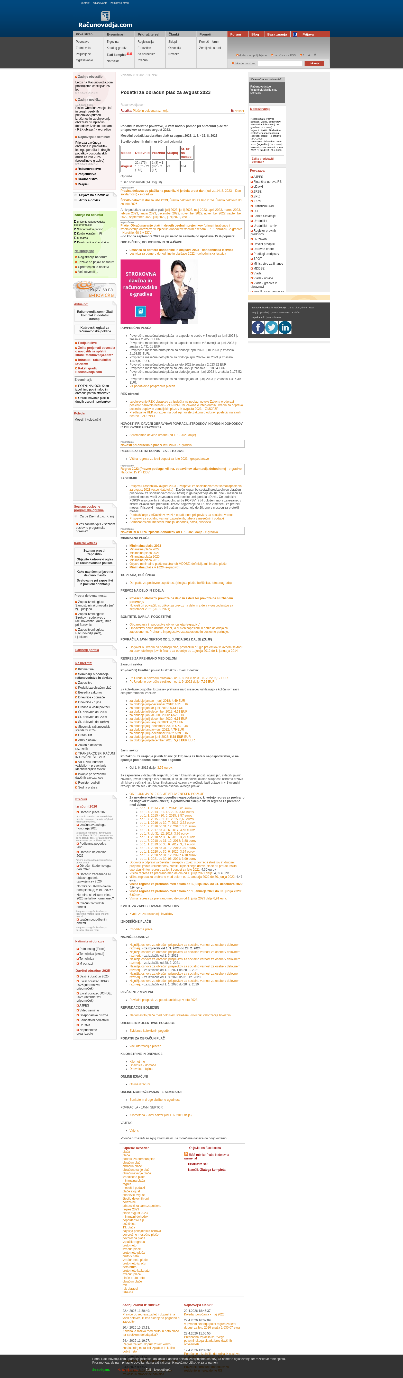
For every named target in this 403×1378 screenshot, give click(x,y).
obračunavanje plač (136, 1170)
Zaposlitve (83, 682)
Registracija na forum (91, 257)
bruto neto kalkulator (137, 1270)
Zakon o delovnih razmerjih (88, 746)
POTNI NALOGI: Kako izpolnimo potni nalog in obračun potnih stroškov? (92, 389)
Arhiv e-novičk (89, 200)
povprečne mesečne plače (141, 1234)
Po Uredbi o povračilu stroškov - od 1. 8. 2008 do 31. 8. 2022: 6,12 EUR (179, 678)
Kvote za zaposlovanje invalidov (151, 914)
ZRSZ (256, 191)
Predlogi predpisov (265, 254)
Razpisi (81, 184)
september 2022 (140, 217)
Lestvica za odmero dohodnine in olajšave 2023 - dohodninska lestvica (181, 250)
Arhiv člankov (85, 740)
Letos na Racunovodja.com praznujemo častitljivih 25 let (94, 86)
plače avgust (131, 1191)
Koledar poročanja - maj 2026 (204, 1314)
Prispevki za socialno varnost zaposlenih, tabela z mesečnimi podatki (177, 518)
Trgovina (112, 42)
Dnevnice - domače (90, 697)
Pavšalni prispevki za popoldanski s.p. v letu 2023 (163, 1000)
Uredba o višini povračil (92, 707)
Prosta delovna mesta (90, 595)
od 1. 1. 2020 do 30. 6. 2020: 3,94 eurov (167, 851)
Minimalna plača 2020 (145, 556)
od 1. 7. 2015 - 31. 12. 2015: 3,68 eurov (167, 819)
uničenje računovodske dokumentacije (89, 223)
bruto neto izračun (135, 1263)
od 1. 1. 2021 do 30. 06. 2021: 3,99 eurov (168, 859)
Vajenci (134, 1130)
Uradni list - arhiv (264, 226)
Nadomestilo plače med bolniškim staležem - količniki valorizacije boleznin (180, 1015)
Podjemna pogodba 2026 (91, 845)
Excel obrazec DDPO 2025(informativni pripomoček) (93, 985)
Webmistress (274, 317)
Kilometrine (84, 669)
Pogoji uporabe (260, 312)
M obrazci (85, 963)
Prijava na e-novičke (94, 195)
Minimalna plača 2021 (145, 553)
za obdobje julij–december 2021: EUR (159, 726)
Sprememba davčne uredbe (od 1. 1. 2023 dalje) (163, 435)
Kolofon (296, 312)
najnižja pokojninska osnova (142, 1231)
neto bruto (129, 1267)
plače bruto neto (134, 1278)
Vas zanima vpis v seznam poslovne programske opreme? (95, 527)
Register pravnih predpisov (263, 232)
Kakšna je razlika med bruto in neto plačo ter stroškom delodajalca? (151, 1333)
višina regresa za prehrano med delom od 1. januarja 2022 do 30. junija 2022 (182, 877)
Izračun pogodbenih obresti (92, 921)
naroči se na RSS (283, 55)
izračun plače (132, 1249)
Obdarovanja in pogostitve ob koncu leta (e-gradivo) (165, 624)
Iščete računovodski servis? (265, 79)
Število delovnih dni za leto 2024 (192, 200)
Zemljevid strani (210, 48)
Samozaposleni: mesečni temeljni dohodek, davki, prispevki (170, 522)
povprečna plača (134, 1238)
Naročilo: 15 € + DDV (135, 472)
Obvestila (174, 48)
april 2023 (215, 210)
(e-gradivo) (154, 567)
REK (125, 1285)
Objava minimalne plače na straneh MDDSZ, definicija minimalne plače (178, 564)
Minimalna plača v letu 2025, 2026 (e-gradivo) (266, 143)
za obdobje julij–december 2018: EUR (159, 704)
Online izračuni (140, 1084)
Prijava (304, 34)
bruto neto (129, 1245)
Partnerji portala (87, 650)
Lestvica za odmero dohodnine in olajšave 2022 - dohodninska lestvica (178, 253)
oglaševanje (100, 2)
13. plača (129, 1227)
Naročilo (206, 1170)
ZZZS (256, 201)
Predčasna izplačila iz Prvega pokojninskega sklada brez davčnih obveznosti (208, 1340)
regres (127, 1184)
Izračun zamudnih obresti (90, 905)
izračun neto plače (135, 1260)
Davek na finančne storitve (93, 242)
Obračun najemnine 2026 (91, 853)
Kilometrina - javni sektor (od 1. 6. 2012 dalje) (160, 1115)
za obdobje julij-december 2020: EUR (158, 719)
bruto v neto (131, 1256)
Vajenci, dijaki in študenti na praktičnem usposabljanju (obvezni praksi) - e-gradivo (266, 133)
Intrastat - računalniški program (93, 361)
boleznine (129, 1202)
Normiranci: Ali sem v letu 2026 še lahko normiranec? (95, 896)
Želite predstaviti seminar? (263, 160)
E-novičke (144, 48)
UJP (255, 211)
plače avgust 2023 (135, 1213)
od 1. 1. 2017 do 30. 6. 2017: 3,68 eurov (167, 830)
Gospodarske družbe (92, 1015)
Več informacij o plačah (145, 1046)
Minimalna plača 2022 (145, 549)
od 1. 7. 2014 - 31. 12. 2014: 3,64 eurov (167, 812)
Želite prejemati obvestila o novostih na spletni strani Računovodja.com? (95, 351)
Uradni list (83, 735)
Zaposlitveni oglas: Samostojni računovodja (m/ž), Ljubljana (94, 605)
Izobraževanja (260, 109)
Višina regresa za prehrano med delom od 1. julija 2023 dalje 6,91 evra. (178, 898)
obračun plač (131, 1162)
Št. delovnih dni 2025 (91, 712)
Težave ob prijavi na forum (94, 262)
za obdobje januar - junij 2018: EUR (157, 701)
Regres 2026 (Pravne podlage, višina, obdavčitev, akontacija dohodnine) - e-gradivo (266, 123)
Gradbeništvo (86, 179)
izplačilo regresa (134, 1242)
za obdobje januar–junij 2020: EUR (157, 715)
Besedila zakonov (88, 692)
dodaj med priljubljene (251, 55)
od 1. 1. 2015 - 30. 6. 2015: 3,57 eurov (166, 815)
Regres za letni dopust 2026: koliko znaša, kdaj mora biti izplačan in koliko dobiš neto (149, 1347)
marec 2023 (232, 210)
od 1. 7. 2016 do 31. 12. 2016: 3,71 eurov (168, 826)
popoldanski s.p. (134, 1220)
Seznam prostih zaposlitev (94, 552)
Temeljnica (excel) (90, 954)
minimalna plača (134, 1180)
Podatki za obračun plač (93, 687)
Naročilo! (113, 61)
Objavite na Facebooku (205, 1148)
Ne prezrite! (83, 663)
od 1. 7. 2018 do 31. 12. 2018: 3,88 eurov (168, 841)
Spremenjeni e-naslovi (92, 267)
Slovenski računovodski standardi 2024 (93, 728)
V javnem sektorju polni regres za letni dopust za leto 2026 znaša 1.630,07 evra (212, 1325)
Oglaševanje (84, 60)
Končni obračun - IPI (89, 233)
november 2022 (191, 213)
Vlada (256, 273)
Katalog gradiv (116, 48)
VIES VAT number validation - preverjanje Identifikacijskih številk (90, 765)
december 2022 (168, 213)
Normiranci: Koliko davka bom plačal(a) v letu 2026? (95, 888)
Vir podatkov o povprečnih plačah (152, 386)
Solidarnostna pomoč (90, 229)
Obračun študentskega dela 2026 (94, 867)
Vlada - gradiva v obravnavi (264, 285)
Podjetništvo (85, 174)
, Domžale (264, 89)
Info (263, 317)
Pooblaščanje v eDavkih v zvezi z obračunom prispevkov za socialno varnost (182, 515)
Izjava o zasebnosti (280, 312)
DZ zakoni (259, 239)
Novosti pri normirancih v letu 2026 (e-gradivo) (267, 148)
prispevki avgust (134, 1195)
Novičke (173, 54)
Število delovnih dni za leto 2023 (144, 200)
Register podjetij (87, 782)
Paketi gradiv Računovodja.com (88, 370)
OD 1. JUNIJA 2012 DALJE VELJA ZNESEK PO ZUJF (167, 794)
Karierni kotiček (85, 543)
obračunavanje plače (137, 1173)
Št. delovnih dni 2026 (91, 717)
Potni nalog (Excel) (91, 949)
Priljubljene (83, 54)
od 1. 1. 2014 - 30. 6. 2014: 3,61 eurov (166, 808)
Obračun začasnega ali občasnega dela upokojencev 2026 (94, 877)
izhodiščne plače (134, 1177)
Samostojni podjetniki (93, 1020)
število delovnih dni (136, 1198)
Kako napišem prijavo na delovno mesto (95, 573)
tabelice (128, 1292)
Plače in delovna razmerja (150, 110)
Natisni (239, 111)
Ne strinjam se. (127, 1370)
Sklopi (172, 42)
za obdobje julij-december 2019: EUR (158, 711)
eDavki (257, 186)
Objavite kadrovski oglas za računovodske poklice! (95, 561)
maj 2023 (200, 210)
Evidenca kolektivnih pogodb (149, 1031)
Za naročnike (146, 54)
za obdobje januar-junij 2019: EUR (156, 708)
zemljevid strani (120, 2)
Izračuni (143, 60)
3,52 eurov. (164, 767)
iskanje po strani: (244, 63)
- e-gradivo (156, 445)
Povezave (82, 42)
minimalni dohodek (135, 1216)
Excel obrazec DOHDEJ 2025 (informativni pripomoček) (94, 997)
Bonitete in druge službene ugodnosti (155, 1100)
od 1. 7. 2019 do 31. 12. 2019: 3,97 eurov (168, 848)
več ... (186, 217)
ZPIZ (255, 196)
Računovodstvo (88, 169)
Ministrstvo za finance (267, 263)
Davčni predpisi (262, 244)
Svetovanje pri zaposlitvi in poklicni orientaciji (95, 582)
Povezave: (257, 170)
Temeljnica (85, 958)
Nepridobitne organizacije (87, 1031)
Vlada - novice (262, 278)
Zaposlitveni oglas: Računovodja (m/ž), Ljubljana (89, 633)
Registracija (146, 42)
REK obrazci (130, 1288)
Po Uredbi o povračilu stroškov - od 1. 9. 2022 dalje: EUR (172, 681)
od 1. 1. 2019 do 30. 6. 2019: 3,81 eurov (167, 844)
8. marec (82, 237)
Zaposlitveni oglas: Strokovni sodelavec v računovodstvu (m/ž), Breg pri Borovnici (93, 619)
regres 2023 (131, 1209)
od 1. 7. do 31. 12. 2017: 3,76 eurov (164, 833)
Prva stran (84, 34)
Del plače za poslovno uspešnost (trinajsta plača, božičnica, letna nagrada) (181, 583)
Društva (83, 1025)
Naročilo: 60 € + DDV (136, 233)
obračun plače (132, 1166)
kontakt (85, 2)
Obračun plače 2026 (92, 812)
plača (126, 1152)
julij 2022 (159, 217)
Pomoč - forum (209, 42)
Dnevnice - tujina (88, 702)
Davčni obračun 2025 (93, 976)
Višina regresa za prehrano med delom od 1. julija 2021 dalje (171, 873)
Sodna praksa (86, 787)
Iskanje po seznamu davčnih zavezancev (90, 775)
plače (126, 1155)
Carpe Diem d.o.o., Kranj (94, 516)
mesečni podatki (134, 1188)
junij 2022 (173, 217)
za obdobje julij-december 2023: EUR (162, 740)
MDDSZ (257, 268)
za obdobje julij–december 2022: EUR (159, 733)
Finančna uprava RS (266, 182)
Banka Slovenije (263, 216)
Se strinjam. (101, 1370)
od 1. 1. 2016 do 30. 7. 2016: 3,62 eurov (167, 823)
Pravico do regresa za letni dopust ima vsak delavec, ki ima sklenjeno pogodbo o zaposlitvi (151, 1318)
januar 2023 (148, 213)
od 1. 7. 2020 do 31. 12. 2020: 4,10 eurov (168, 855)
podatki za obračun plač (139, 1159)
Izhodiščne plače (141, 929)
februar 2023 (129, 213)
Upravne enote (262, 249)
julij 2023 (171, 210)
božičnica (129, 1224)
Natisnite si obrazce (89, 941)
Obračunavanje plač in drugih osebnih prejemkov (93, 399)
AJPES (83, 1005)
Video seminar (88, 1010)
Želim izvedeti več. (158, 1370)
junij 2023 (185, 210)
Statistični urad (262, 206)
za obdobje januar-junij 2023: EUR (160, 737)
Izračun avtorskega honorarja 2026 (91, 826)
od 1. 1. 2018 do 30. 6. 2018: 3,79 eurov (167, 837)
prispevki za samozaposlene (142, 1206)
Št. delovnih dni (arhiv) (92, 722)
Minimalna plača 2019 (145, 560)
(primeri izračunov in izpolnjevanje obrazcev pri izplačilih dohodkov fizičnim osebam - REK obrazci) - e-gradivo (181, 227)
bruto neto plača (134, 1252)
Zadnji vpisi (83, 48)
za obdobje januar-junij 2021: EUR (156, 722)
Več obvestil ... (86, 272)
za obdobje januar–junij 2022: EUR (157, 729)
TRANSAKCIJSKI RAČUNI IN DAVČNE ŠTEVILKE (95, 755)
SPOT (256, 259)
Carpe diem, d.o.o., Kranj (301, 307)
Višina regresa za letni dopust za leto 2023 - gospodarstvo (169, 459)
